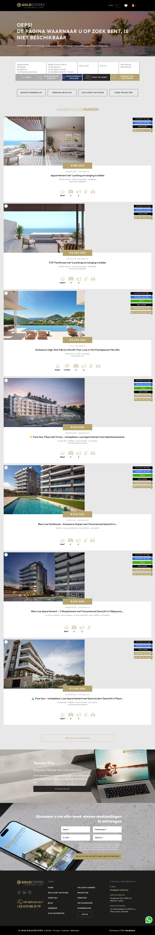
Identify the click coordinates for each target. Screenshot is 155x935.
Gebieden (52, 908)
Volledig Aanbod (86, 888)
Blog (50, 903)
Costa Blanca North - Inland (62, 72)
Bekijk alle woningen (77, 738)
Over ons (53, 898)
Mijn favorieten (56, 913)
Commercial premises (31, 72)
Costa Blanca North (62, 69)
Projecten (83, 893)
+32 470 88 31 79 (29, 906)
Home (50, 888)
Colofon (48, 930)
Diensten (82, 898)
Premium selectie (62, 92)
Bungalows (31, 69)
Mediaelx (130, 930)
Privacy (56, 930)
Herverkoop (129, 64)
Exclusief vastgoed (93, 92)
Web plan (74, 930)
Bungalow (31, 67)
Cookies (65, 930)
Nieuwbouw (129, 67)
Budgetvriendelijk (31, 92)
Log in (85, 914)
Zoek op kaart (96, 77)
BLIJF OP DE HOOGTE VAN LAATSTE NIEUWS (97, 856)
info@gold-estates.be (119, 890)
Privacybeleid (86, 847)
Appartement (31, 64)
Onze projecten (124, 92)
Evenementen (84, 908)
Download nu (62, 789)
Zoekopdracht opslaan (72, 77)
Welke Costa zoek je (62, 64)
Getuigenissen (85, 903)
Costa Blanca (62, 67)
